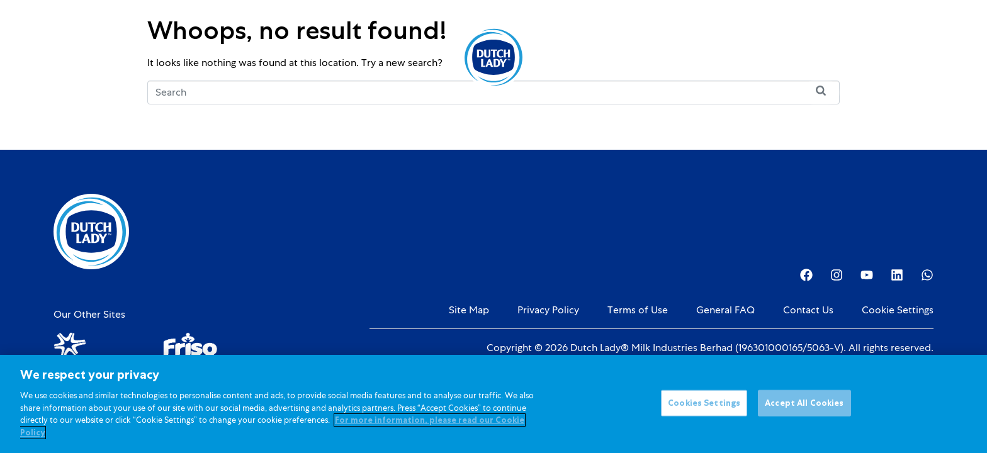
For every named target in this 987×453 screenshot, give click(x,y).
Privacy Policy (548, 310)
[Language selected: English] (871, 57)
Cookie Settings (897, 310)
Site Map (469, 310)
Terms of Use (637, 310)
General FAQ (725, 310)
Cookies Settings (704, 409)
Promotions (409, 57)
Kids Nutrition (330, 57)
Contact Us (808, 310)
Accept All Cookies (804, 409)
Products (252, 57)
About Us (572, 57)
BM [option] (871, 58)
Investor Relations (660, 57)
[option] (871, 58)
